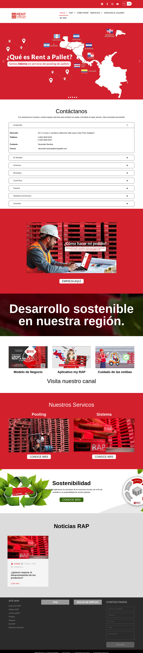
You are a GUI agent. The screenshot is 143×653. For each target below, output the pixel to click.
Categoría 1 (18, 567)
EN (129, 4)
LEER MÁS (15, 583)
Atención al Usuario (114, 13)
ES (124, 4)
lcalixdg (17, 564)
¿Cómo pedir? (14, 613)
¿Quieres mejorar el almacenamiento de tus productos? (23, 575)
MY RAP (63, 18)
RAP (72, 13)
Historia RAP (14, 609)
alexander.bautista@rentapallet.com (52, 149)
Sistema (12, 620)
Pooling (12, 617)
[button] (63, 13)
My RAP (12, 624)
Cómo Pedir (82, 13)
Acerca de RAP (15, 606)
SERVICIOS (96, 13)
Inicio (63, 13)
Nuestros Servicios (16, 627)
